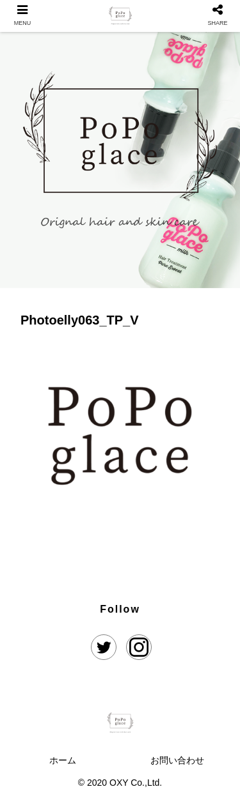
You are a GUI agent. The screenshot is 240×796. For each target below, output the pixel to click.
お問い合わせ (177, 760)
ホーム (62, 760)
